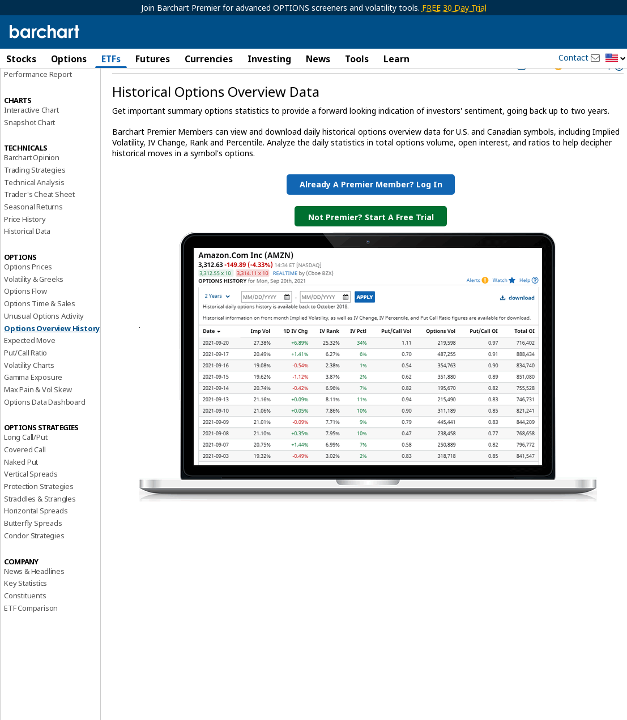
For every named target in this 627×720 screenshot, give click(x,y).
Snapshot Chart (29, 149)
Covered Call (25, 477)
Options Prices (28, 294)
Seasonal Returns (33, 234)
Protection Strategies (39, 513)
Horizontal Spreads (35, 538)
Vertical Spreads (31, 501)
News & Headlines (34, 598)
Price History (24, 246)
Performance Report (37, 101)
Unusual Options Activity (44, 342)
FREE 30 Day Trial (454, 7)
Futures (152, 59)
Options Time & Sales (39, 330)
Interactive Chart (31, 136)
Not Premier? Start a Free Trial (371, 243)
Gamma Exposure (33, 404)
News (318, 59)
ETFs (111, 59)
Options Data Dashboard (45, 428)
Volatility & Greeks (33, 306)
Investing (269, 59)
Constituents (25, 622)
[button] (615, 59)
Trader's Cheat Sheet (39, 221)
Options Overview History (52, 355)
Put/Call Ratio (25, 379)
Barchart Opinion (31, 184)
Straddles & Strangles (40, 525)
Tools (357, 59)
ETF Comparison (31, 634)
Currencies (209, 59)
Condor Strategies (34, 562)
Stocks (21, 59)
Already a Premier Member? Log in (371, 210)
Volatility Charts (29, 392)
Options (69, 59)
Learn (396, 59)
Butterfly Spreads (33, 550)
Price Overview (29, 89)
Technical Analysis (34, 209)
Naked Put (21, 488)
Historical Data (27, 258)
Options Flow (25, 318)
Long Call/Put (25, 464)
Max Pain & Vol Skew (38, 416)
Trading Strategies (34, 196)
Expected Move (29, 367)
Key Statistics (25, 610)
